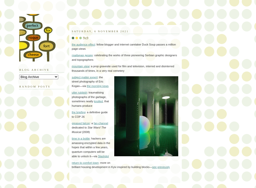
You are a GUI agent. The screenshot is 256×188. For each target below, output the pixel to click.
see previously (161, 167)
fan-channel (101, 123)
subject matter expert (85, 77)
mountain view (81, 66)
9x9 (85, 38)
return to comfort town (85, 162)
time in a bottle (81, 138)
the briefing (79, 112)
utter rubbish (79, 92)
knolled (98, 101)
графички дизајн (82, 55)
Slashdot (103, 156)
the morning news (97, 86)
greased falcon (81, 123)
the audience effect (83, 44)
